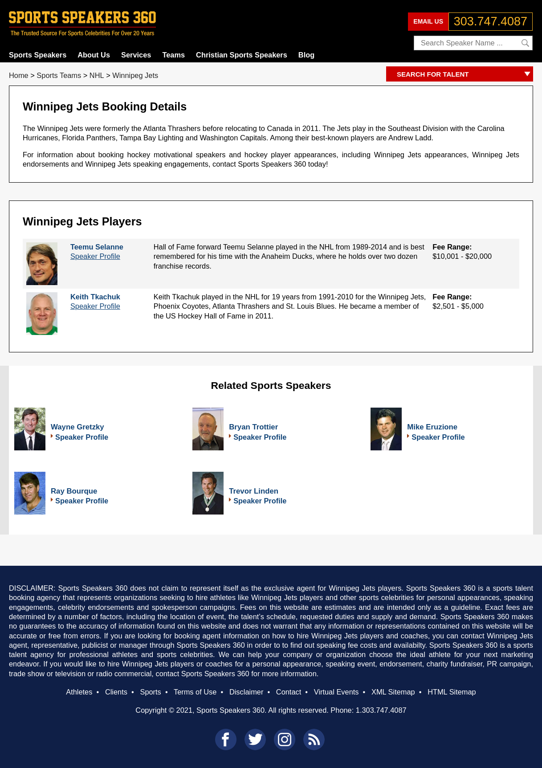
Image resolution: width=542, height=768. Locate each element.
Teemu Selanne (96, 247)
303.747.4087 (490, 21)
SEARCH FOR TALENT (465, 75)
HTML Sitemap (452, 692)
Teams (173, 55)
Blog (306, 55)
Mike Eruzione (432, 427)
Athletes (79, 692)
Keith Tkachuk (95, 297)
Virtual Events (336, 692)
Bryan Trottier (253, 427)
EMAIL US (428, 21)
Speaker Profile (95, 256)
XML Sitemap (393, 692)
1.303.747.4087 (381, 710)
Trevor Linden (253, 491)
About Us (93, 55)
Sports (150, 692)
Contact (288, 692)
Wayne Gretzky (77, 427)
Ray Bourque (74, 491)
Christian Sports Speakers (241, 55)
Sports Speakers (37, 55)
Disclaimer (246, 692)
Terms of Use (195, 692)
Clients (116, 692)
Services (136, 55)
